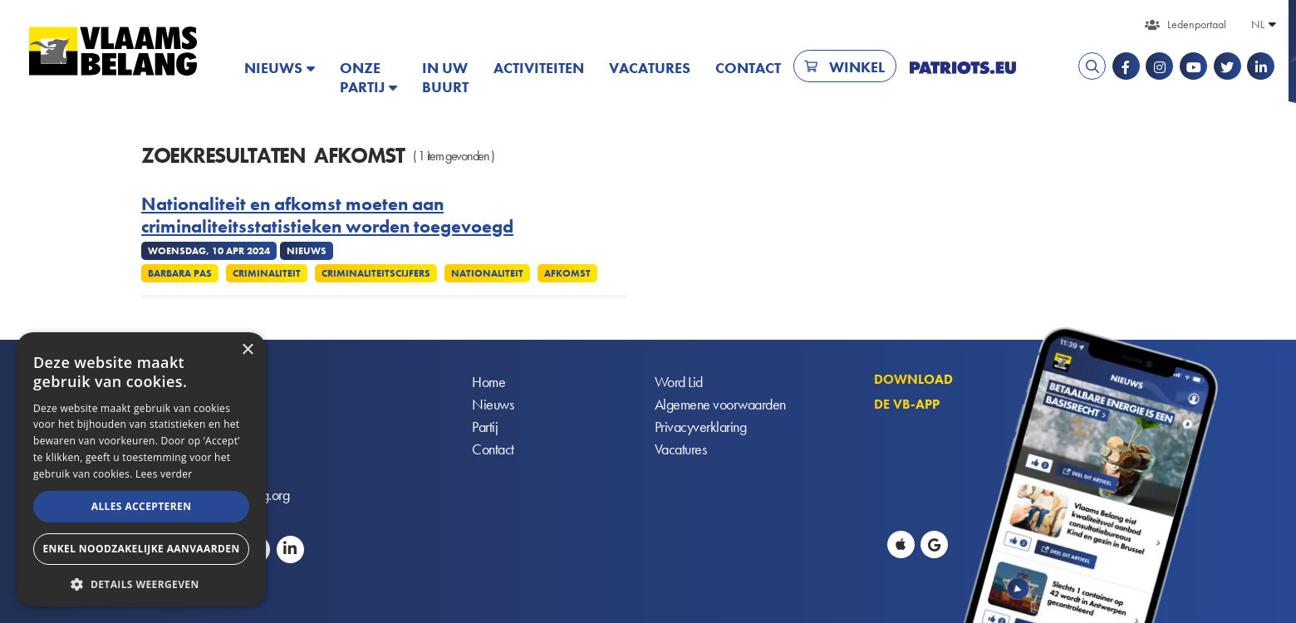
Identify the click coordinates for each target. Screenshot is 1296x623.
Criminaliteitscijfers (376, 273)
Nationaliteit (487, 273)
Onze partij (362, 77)
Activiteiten (538, 67)
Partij (485, 427)
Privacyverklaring (701, 427)
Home (488, 382)
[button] (141, 583)
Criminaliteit (267, 273)
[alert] (141, 469)
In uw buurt (445, 77)
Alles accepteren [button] (141, 506)
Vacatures (649, 67)
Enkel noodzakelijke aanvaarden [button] (140, 549)
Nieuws (273, 67)
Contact (748, 67)
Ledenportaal (1196, 24)
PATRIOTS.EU (963, 67)
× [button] (247, 350)
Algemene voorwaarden (720, 405)
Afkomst (567, 273)
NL (1257, 24)
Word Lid (679, 382)
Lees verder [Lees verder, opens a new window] (164, 474)
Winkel (857, 66)
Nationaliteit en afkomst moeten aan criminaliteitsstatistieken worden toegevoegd (327, 216)
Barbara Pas (180, 273)
